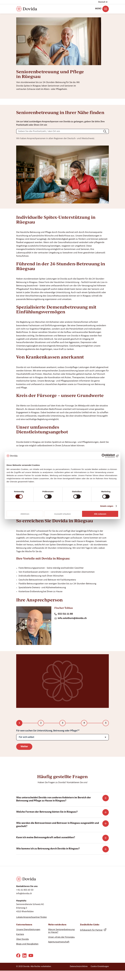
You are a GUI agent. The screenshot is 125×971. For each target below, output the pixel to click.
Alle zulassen (100, 514)
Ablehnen (24, 514)
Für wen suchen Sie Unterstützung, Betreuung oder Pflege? (47, 731)
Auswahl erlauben (62, 514)
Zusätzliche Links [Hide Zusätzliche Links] (89, 924)
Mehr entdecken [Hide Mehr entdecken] (57, 924)
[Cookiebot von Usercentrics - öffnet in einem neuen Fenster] (107, 456)
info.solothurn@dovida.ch (70, 618)
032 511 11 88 (63, 614)
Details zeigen (106, 506)
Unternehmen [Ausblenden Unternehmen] (24, 924)
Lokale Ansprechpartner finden (31, 917)
